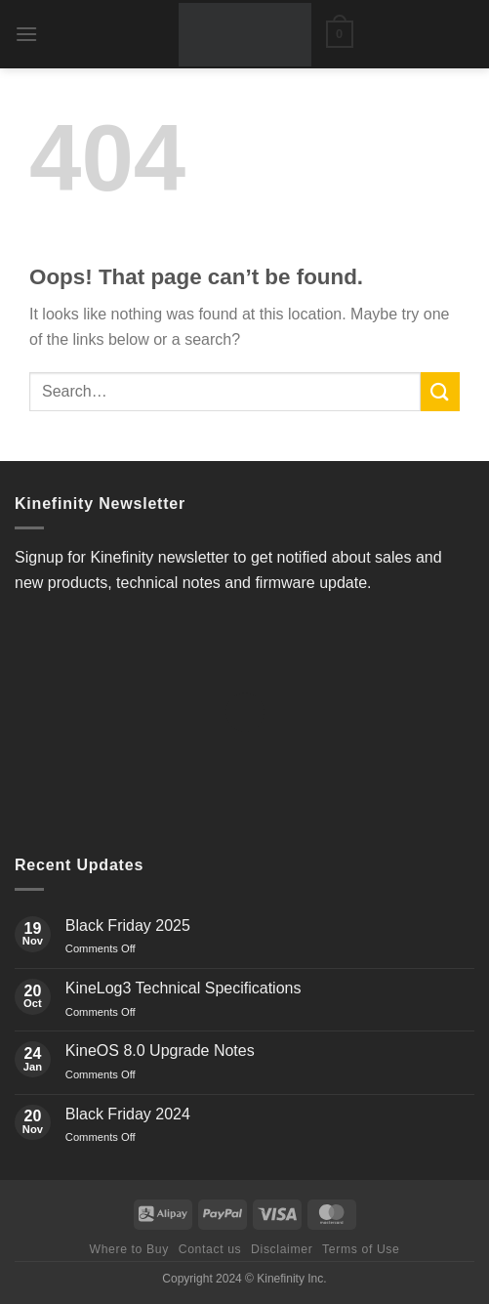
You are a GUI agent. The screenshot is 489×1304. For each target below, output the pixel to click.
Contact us (210, 1249)
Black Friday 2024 (127, 1114)
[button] (26, 34)
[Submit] (440, 391)
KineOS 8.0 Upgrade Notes (160, 1050)
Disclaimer (281, 1249)
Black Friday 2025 (127, 925)
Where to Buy (128, 1249)
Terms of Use (360, 1249)
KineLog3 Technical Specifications (183, 988)
